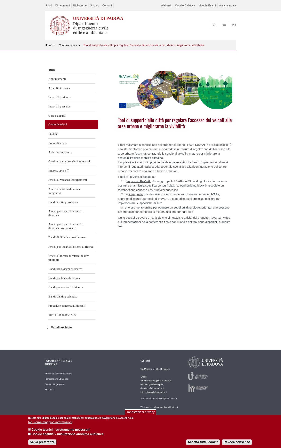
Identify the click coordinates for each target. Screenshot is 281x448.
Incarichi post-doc (59, 106)
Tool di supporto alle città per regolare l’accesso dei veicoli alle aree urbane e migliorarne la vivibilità (143, 45)
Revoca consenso (237, 443)
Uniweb (94, 5)
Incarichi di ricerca (59, 97)
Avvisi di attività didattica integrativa (64, 191)
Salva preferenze (42, 443)
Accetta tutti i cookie (203, 443)
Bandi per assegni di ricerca (65, 268)
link (120, 226)
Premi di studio (57, 143)
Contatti (107, 5)
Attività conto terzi (59, 152)
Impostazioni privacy (140, 413)
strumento (137, 207)
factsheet (124, 190)
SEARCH (229, 30)
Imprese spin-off (58, 170)
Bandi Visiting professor (63, 202)
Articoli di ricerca (59, 88)
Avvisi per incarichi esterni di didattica (66, 213)
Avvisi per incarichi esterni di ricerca (70, 246)
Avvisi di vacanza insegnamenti (67, 179)
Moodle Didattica (185, 5)
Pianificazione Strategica (56, 379)
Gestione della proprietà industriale (69, 161)
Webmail (166, 5)
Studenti (53, 134)
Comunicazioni (68, 45)
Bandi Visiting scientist (62, 296)
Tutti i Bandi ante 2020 (62, 314)
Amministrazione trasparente (58, 373)
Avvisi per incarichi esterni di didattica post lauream (66, 226)
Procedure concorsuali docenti (66, 305)
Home (48, 45)
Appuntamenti (57, 78)
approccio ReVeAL (139, 181)
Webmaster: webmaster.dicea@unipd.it (159, 407)
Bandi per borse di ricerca (64, 278)
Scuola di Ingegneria (54, 384)
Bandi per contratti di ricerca (65, 287)
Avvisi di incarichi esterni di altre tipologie (68, 257)
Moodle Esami (207, 5)
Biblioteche (80, 5)
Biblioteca (49, 389)
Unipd (48, 5)
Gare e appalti (56, 115)
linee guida (136, 194)
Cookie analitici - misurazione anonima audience (67, 435)
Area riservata (227, 5)
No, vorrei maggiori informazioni (50, 423)
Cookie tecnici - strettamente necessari (60, 430)
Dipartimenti (62, 5)
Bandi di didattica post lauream (67, 237)
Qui (120, 217)
